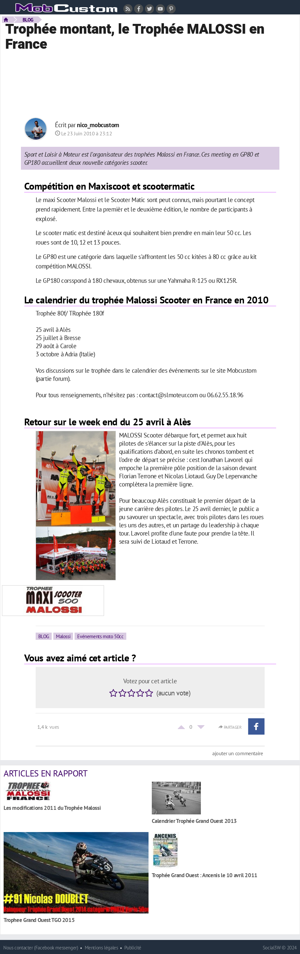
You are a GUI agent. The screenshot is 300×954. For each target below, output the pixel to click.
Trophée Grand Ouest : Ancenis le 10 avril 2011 (204, 875)
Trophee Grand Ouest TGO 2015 (39, 920)
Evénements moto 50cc (100, 636)
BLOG (28, 19)
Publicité (132, 947)
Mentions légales (101, 947)
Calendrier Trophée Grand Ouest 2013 (194, 821)
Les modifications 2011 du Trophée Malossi (52, 807)
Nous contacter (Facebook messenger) (40, 947)
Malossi (63, 636)
